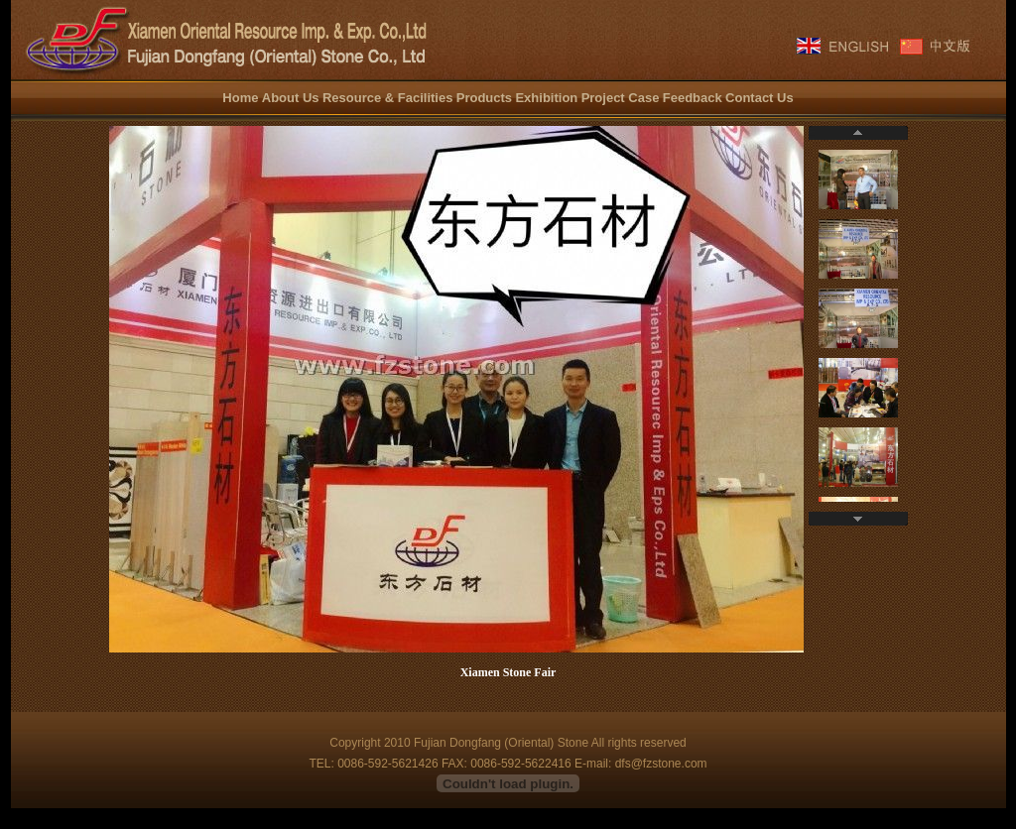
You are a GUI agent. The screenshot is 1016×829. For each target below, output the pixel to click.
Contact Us (759, 97)
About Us (290, 97)
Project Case (620, 97)
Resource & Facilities (387, 97)
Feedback (692, 97)
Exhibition (546, 97)
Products (484, 97)
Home (240, 97)
